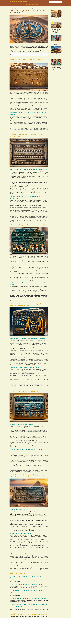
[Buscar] (61, 2)
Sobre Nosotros (37, 4)
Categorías (31, 4)
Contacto (43, 4)
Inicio (27, 4)
